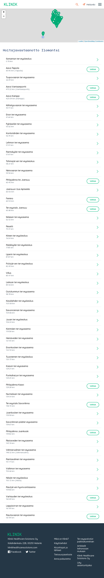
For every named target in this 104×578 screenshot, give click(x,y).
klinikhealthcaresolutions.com (22, 547)
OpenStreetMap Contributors (93, 41)
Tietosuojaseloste (63, 554)
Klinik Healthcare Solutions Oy (85, 557)
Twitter (31, 551)
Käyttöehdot (60, 543)
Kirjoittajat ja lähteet (61, 549)
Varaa (93, 69)
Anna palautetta (62, 558)
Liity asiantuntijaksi (84, 564)
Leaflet (81, 41)
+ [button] (4, 12)
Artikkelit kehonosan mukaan (82, 549)
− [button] (4, 16)
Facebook (14, 551)
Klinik (11, 4)
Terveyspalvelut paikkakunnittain (85, 540)
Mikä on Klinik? (61, 539)
